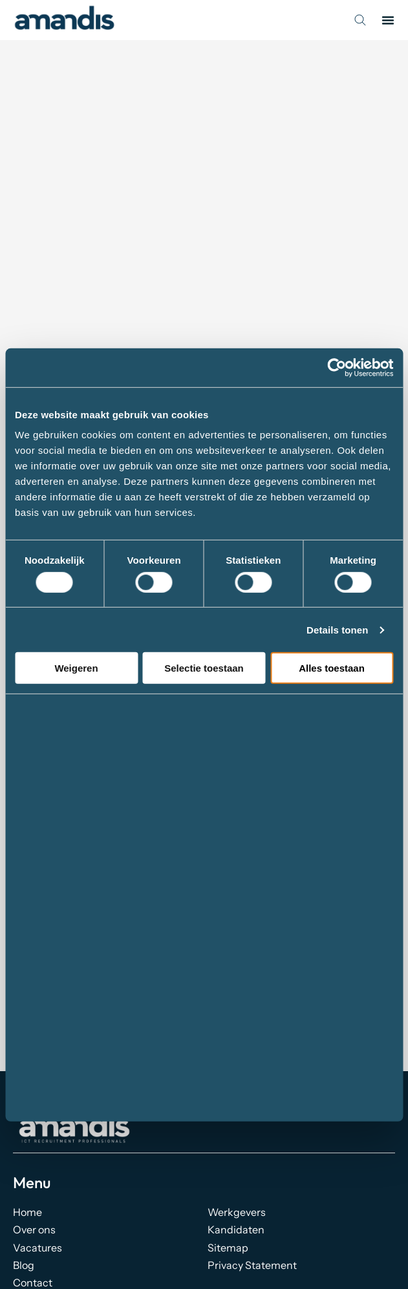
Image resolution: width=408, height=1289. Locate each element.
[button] (388, 20)
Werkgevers (237, 1212)
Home (27, 1212)
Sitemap (228, 1247)
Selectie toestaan (204, 668)
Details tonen (337, 629)
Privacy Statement (252, 1265)
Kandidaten (236, 1229)
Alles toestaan (332, 668)
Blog (23, 1265)
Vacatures (37, 1247)
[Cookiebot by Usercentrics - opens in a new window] (336, 367)
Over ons (34, 1229)
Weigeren (76, 668)
